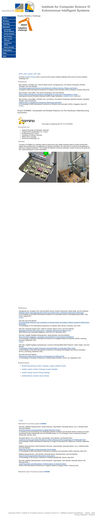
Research (6, 27)
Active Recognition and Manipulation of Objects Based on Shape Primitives (42, 464)
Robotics (92, 515)
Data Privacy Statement (85, 514)
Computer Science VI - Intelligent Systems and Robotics (63, 513)
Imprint (87, 513)
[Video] (21, 318)
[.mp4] (21, 420)
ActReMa (43, 423)
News (4, 53)
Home (4, 18)
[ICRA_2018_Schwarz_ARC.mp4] (29, 74)
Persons (5, 21)
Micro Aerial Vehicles (8, 39)
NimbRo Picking (30, 77)
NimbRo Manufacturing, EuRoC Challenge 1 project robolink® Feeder (44, 366)
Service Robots (9, 34)
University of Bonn (14, 513)
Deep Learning (9, 47)
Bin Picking (8, 36)
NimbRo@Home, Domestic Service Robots (35, 376)
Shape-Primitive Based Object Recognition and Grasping (37, 456)
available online (68, 96)
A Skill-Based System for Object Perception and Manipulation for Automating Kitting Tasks (47, 348)
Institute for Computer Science (32, 513)
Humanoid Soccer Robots (9, 30)
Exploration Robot (8, 44)
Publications (7, 50)
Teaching (5, 24)
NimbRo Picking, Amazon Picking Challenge (36, 372)
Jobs (4, 56)
